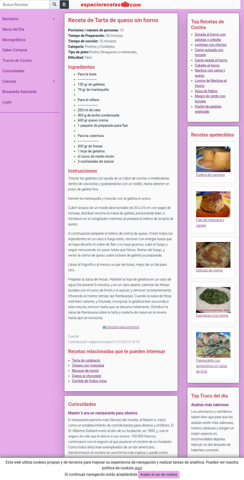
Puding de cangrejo (210, 175)
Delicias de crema (209, 270)
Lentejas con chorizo (210, 45)
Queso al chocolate (86, 376)
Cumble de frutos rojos (89, 381)
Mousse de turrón (85, 371)
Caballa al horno (207, 65)
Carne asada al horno (211, 60)
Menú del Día (13, 29)
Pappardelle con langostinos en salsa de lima (211, 366)
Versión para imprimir (121, 327)
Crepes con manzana (88, 366)
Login (7, 102)
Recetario (10, 19)
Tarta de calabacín (86, 361)
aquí (138, 468)
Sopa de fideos (206, 91)
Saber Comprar (15, 50)
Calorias (9, 81)
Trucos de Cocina (16, 60)
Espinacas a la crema (212, 316)
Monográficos (13, 40)
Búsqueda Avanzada (19, 91)
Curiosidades (13, 71)
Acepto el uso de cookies (158, 474)
